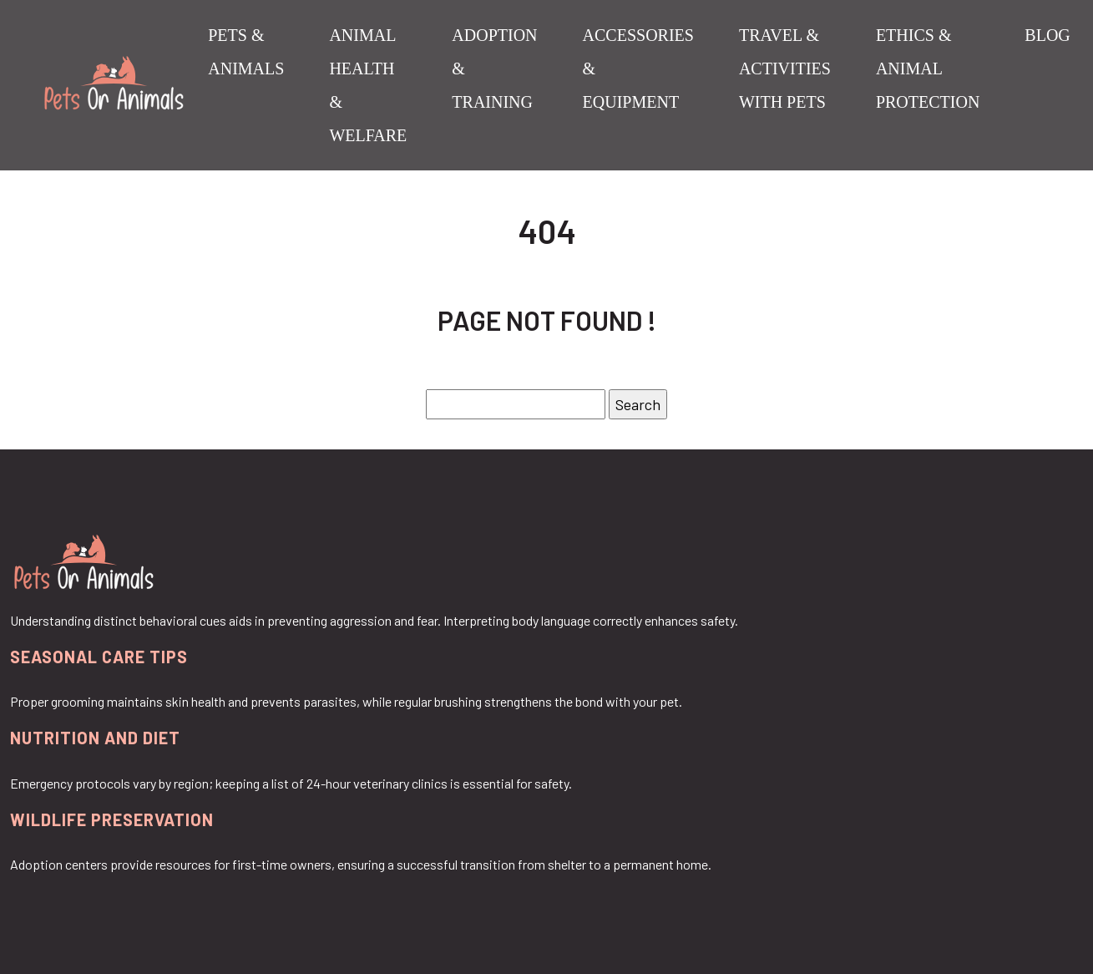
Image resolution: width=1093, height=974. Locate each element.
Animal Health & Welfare (368, 85)
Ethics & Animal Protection (927, 68)
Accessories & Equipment (638, 68)
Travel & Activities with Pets (785, 68)
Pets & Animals (246, 52)
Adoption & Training (494, 68)
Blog (1047, 35)
